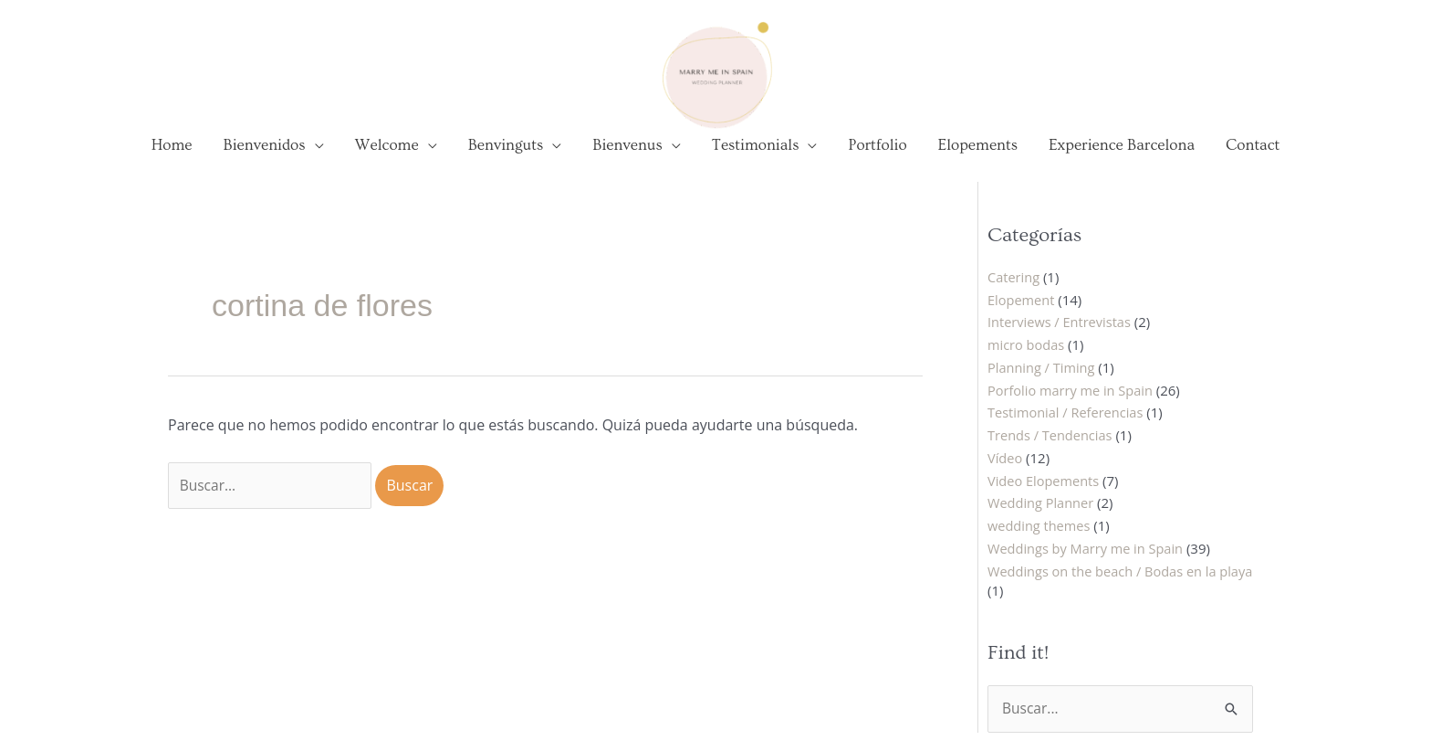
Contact (1253, 160)
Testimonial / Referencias (1067, 427)
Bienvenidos (265, 160)
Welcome (387, 160)
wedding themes (1040, 540)
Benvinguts (506, 160)
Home (172, 160)
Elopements (978, 160)
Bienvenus (627, 160)
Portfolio (877, 160)
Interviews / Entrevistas (1061, 336)
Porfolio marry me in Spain (1072, 405)
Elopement (1022, 314)
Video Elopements (1044, 495)
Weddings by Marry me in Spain (1088, 563)
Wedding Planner (1042, 517)
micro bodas (1027, 359)
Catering (1014, 291)
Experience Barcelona (1122, 160)
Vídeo (1005, 472)
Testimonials (755, 160)
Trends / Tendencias (1051, 449)
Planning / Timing (1042, 382)
